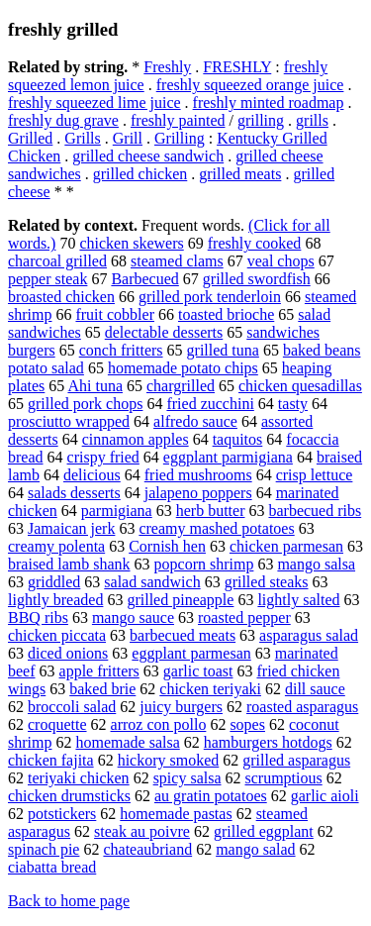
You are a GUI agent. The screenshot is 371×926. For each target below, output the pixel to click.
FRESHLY (237, 66)
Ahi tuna (95, 385)
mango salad (255, 849)
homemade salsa (127, 742)
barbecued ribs (314, 510)
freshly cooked (255, 243)
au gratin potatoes (210, 795)
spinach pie (43, 849)
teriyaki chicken (79, 778)
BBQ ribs (38, 617)
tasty (293, 403)
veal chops (281, 261)
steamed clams (177, 261)
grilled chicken (140, 173)
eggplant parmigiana (228, 457)
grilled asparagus (296, 760)
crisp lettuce (314, 474)
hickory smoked (169, 760)
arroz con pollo (159, 724)
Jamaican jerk (71, 528)
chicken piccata (57, 635)
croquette (57, 724)
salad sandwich (152, 581)
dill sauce (315, 688)
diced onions (68, 653)
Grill (127, 138)
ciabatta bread (52, 867)
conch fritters (121, 350)
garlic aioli (325, 795)
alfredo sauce (195, 421)
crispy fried (103, 457)
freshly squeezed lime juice (94, 102)
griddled (54, 581)
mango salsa (316, 564)
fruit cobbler (114, 314)
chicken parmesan (286, 546)
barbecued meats (182, 635)
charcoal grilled (57, 261)
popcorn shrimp (204, 564)
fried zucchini (209, 403)
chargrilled (180, 385)
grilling (260, 120)
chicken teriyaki (210, 688)
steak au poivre (142, 831)
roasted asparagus (302, 706)
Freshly (167, 66)
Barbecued (144, 278)
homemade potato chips (183, 368)
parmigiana (116, 510)
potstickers (62, 813)
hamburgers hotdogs (268, 742)
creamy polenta (56, 546)
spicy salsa (187, 778)
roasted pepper (244, 617)
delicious (92, 474)
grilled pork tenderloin (210, 296)
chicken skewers (131, 243)
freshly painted (178, 120)
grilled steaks (267, 581)
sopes (247, 724)
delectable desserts (164, 332)
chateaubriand (147, 849)
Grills (82, 138)
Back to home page (69, 900)
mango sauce (133, 617)
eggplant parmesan (191, 653)
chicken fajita (51, 760)
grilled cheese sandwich (148, 156)
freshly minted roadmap (268, 102)
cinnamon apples (135, 439)
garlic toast (198, 671)
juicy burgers (181, 706)
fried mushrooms (198, 474)
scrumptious (284, 778)
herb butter (210, 510)
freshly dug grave (63, 120)
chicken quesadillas (300, 385)
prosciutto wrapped (69, 421)
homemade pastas (176, 813)
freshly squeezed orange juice (250, 84)
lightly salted (298, 599)
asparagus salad (308, 635)
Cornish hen (167, 546)
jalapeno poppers (198, 492)
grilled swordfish (257, 278)
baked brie (102, 688)
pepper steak (47, 278)
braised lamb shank (69, 564)
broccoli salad (72, 706)
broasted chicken (61, 296)
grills (312, 120)
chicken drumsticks (69, 795)
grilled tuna (223, 350)
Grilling (179, 138)
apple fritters (99, 671)
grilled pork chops (85, 403)
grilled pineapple (180, 599)
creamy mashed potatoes (216, 528)
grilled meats (240, 173)
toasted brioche (226, 314)
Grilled (30, 138)
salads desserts (74, 492)
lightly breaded (55, 599)
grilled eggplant (264, 831)
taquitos (238, 439)
